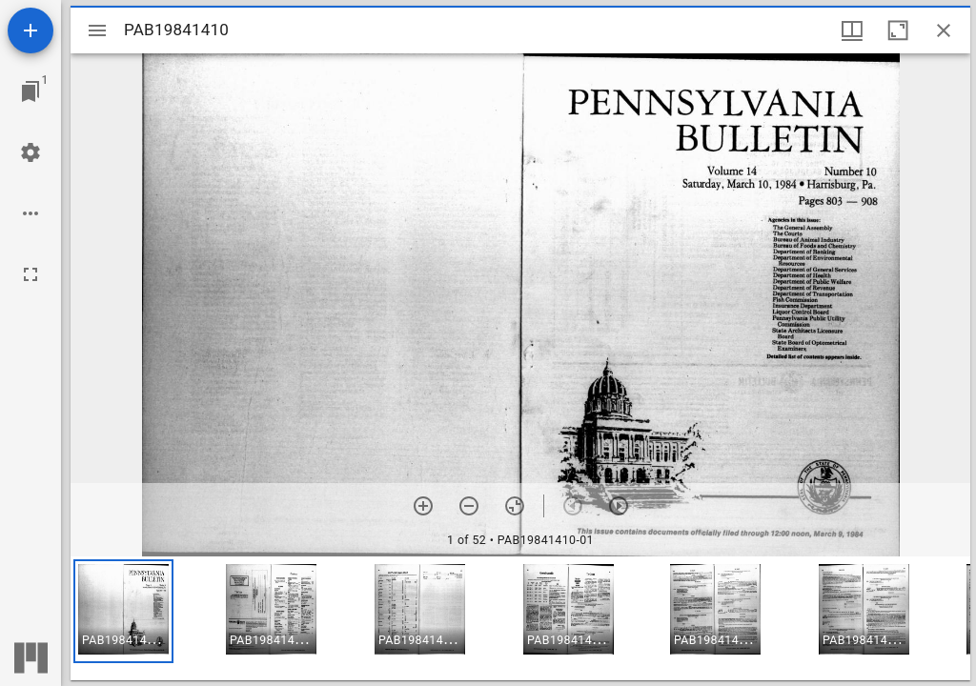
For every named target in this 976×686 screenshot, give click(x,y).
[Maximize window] (898, 30)
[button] (123, 611)
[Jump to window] (30, 91)
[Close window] (943, 30)
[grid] (520, 618)
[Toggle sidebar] (97, 30)
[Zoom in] (423, 506)
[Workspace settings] (30, 152)
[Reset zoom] (515, 506)
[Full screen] (30, 274)
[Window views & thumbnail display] (852, 30)
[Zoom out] (469, 506)
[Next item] (618, 506)
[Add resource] (30, 30)
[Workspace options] (30, 213)
